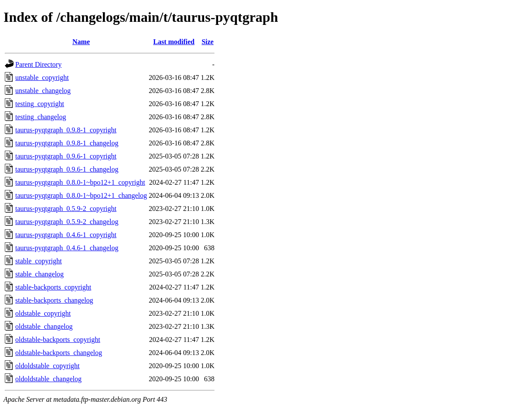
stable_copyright (38, 261)
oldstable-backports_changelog (58, 352)
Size (208, 41)
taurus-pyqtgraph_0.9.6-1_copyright (65, 156)
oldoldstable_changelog (48, 379)
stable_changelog (39, 274)
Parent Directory (38, 64)
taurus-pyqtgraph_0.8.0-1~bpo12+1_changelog (81, 195)
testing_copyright (39, 103)
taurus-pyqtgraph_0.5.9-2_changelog (66, 221)
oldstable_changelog (44, 326)
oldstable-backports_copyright (57, 339)
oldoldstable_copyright (47, 365)
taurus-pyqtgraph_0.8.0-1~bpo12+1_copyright (80, 182)
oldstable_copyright (43, 313)
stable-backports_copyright (53, 287)
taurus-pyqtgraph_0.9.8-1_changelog (66, 143)
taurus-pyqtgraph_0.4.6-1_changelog (66, 248)
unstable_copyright (42, 77)
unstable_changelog (43, 90)
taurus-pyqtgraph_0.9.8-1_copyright (65, 130)
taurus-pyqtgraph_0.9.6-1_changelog (66, 169)
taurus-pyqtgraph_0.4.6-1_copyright (65, 234)
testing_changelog (40, 117)
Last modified (174, 41)
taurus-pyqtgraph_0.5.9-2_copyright (65, 208)
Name (81, 41)
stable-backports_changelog (54, 300)
